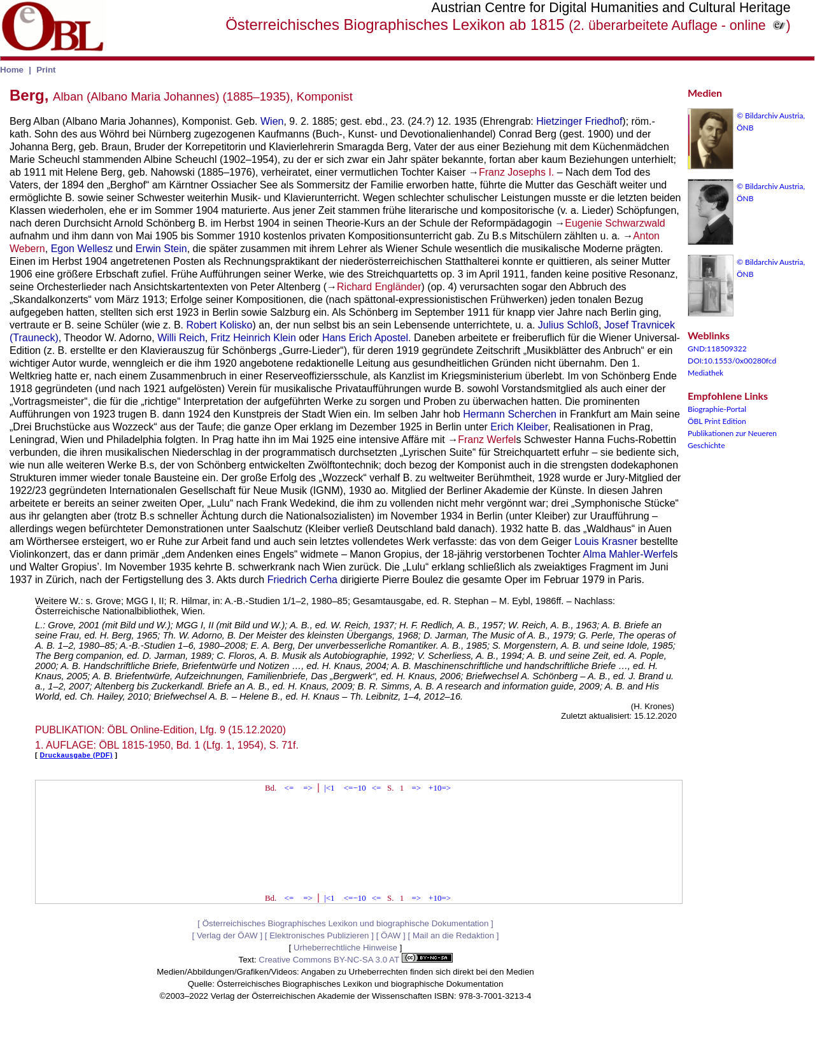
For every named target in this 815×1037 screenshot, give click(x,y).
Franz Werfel (487, 439)
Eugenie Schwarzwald (615, 223)
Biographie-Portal (717, 409)
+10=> (440, 788)
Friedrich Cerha (302, 579)
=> (308, 788)
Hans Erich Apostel (365, 337)
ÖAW (390, 935)
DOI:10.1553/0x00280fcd (732, 360)
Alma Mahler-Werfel (627, 554)
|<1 (329, 788)
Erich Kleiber (519, 426)
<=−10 (355, 788)
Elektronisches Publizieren (319, 935)
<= (289, 788)
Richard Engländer (379, 286)
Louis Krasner (605, 541)
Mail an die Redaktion (453, 935)
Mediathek (705, 372)
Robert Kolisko (219, 325)
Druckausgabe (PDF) (76, 755)
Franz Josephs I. (516, 172)
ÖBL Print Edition (717, 421)
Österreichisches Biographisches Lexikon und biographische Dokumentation (345, 923)
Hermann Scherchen (509, 414)
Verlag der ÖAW (227, 935)
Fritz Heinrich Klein (253, 337)
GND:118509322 (717, 348)
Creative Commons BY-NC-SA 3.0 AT (355, 959)
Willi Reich (181, 337)
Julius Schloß (568, 325)
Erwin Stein (161, 248)
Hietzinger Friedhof (579, 121)
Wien (271, 121)
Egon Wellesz (82, 248)
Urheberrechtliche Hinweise (345, 947)
